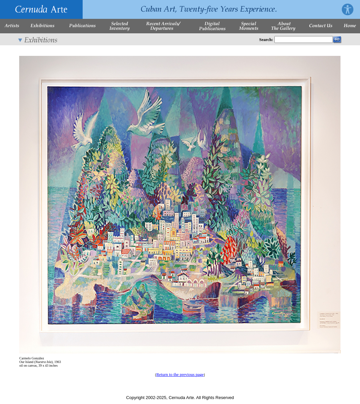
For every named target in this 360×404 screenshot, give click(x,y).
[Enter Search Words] (303, 39)
